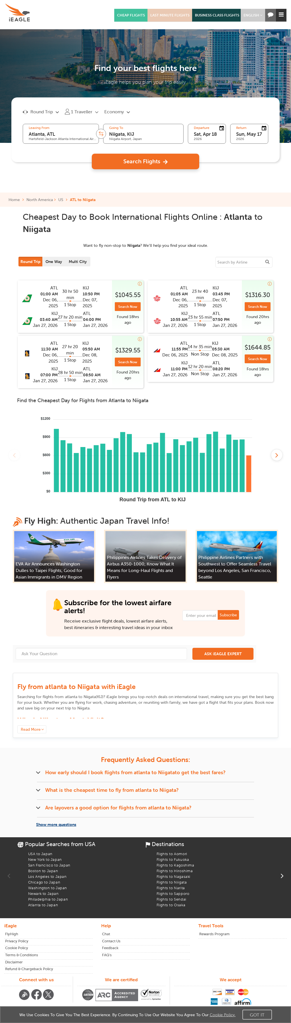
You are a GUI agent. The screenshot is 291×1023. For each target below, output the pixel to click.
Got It (257, 1015)
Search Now (127, 306)
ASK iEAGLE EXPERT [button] (223, 653)
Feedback (110, 947)
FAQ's (107, 955)
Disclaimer (14, 962)
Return (241, 127)
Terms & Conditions (21, 955)
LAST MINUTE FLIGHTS (170, 15)
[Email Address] (210, 615)
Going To (116, 127)
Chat (106, 934)
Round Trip (30, 261)
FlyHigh (11, 934)
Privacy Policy (16, 941)
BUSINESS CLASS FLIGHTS (217, 15)
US (60, 199)
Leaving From (39, 127)
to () (84, 696)
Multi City (78, 261)
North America (39, 199)
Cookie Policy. (223, 1014)
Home (16, 199)
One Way (53, 261)
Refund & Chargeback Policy (29, 968)
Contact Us (111, 941)
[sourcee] (244, 262)
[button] (253, 15)
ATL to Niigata (82, 199)
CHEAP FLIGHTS (131, 15)
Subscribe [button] (228, 614)
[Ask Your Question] (101, 654)
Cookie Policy (16, 947)
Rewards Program (214, 934)
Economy (114, 111)
